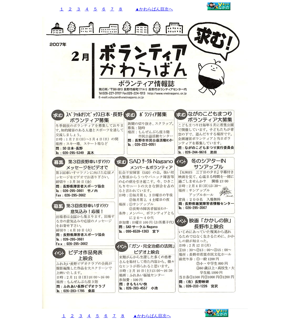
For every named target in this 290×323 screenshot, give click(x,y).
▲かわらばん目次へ (154, 9)
